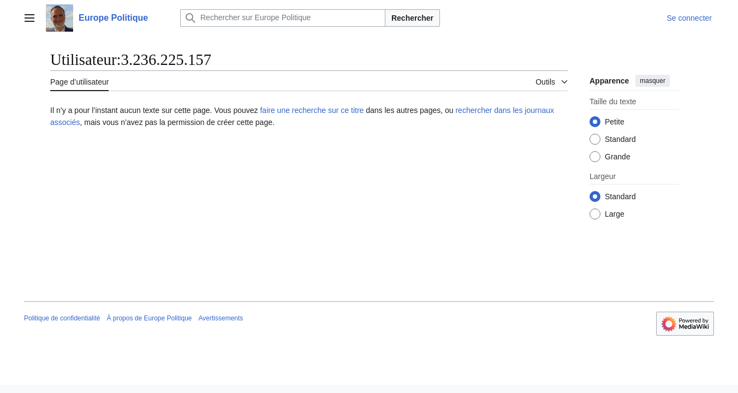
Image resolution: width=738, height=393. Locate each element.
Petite (614, 121)
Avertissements (221, 318)
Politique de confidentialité (62, 318)
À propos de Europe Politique (149, 318)
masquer (652, 81)
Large (614, 214)
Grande (617, 156)
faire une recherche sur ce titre (312, 110)
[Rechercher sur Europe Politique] (282, 18)
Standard (620, 139)
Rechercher (412, 18)
